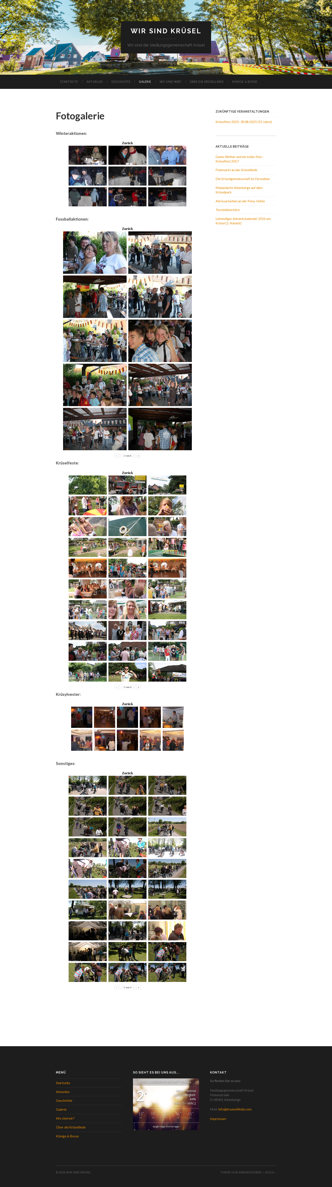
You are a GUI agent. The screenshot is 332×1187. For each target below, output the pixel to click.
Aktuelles (95, 81)
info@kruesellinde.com (235, 1109)
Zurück (127, 143)
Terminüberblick (228, 210)
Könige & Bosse (244, 81)
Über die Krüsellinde (207, 81)
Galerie (145, 81)
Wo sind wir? (170, 81)
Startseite (69, 81)
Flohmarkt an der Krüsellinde (236, 170)
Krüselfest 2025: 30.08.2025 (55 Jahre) (244, 122)
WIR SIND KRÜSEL (166, 31)
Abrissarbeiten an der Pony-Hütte (240, 201)
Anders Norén (250, 1172)
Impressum (218, 1119)
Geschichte (120, 81)
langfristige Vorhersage (166, 1126)
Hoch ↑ (270, 1172)
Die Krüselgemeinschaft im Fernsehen (243, 179)
